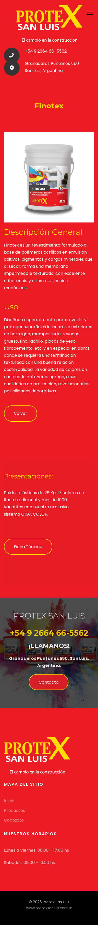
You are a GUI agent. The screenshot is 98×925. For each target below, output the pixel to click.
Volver (20, 413)
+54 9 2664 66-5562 (46, 51)
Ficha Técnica (28, 547)
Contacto (49, 684)
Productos (14, 810)
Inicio (9, 801)
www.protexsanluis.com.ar (49, 908)
